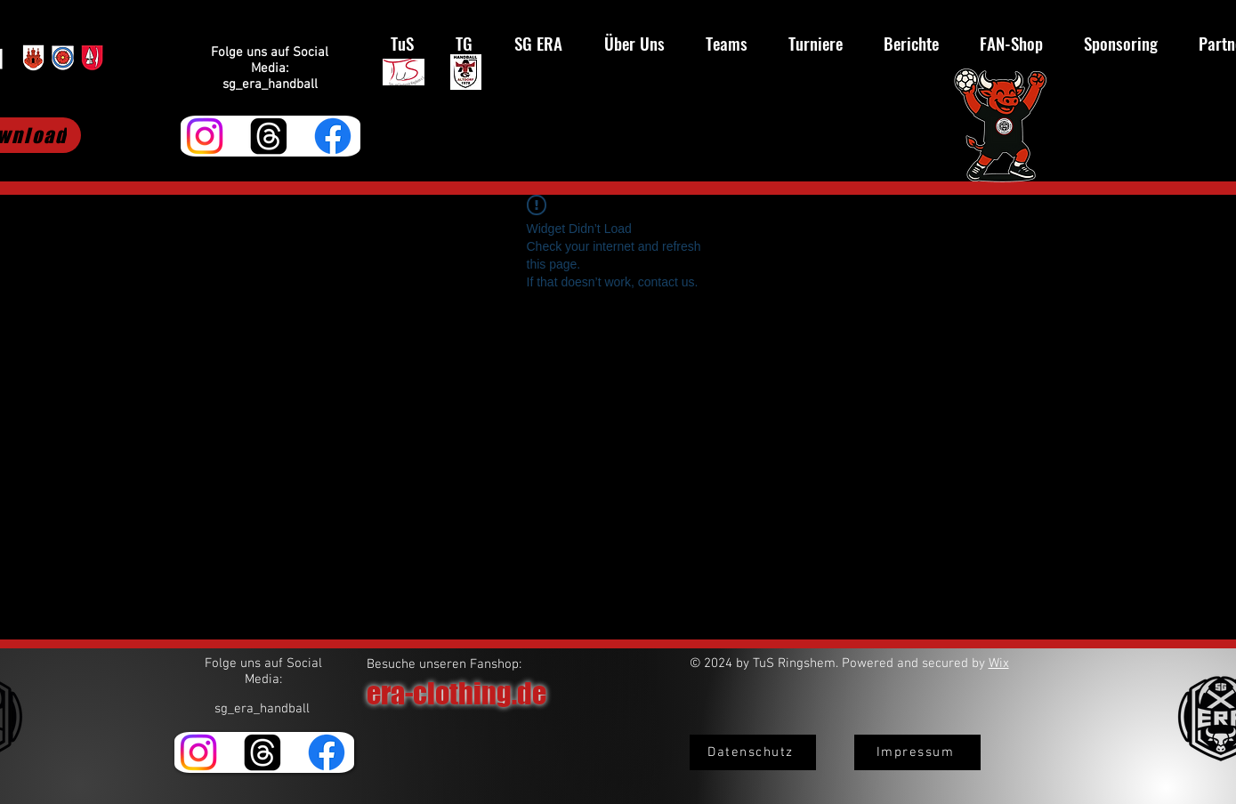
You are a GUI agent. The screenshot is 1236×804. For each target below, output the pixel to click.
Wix (999, 663)
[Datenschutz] (753, 752)
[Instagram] (205, 136)
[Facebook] (333, 136)
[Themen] (269, 136)
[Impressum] (917, 752)
